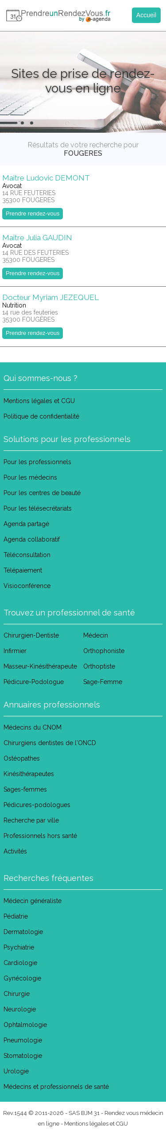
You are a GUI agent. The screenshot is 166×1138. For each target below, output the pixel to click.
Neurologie (20, 1009)
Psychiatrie (19, 947)
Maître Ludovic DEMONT (46, 177)
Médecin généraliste (33, 900)
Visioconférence (27, 585)
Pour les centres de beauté (42, 492)
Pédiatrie (16, 916)
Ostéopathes (22, 758)
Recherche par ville (31, 820)
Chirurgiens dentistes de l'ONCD (50, 742)
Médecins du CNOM (33, 727)
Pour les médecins (30, 477)
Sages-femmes (25, 789)
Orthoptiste (99, 666)
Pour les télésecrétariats (38, 508)
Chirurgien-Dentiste (31, 635)
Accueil (146, 15)
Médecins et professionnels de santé (56, 1086)
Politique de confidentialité (41, 416)
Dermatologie (23, 931)
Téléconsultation (27, 554)
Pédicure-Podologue (34, 681)
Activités (15, 851)
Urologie (16, 1071)
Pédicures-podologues (37, 804)
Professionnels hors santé (40, 835)
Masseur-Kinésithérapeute (40, 666)
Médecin (95, 635)
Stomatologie (23, 1055)
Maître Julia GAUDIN (37, 237)
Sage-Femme (102, 681)
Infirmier (15, 650)
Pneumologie (23, 1040)
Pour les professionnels (37, 461)
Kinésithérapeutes (29, 773)
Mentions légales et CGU (39, 400)
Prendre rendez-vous (32, 213)
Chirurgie (17, 993)
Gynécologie (22, 978)
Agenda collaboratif (32, 539)
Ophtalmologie (25, 1024)
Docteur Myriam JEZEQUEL (50, 297)
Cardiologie (20, 962)
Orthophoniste (103, 650)
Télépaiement (23, 570)
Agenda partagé (26, 523)
